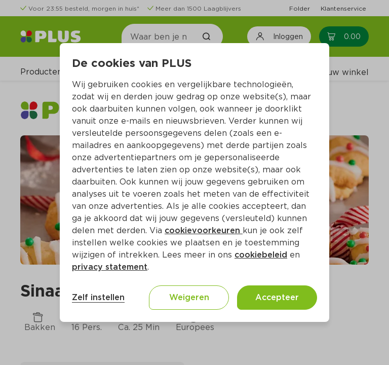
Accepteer (277, 297)
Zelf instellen (98, 297)
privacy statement (109, 267)
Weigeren (189, 297)
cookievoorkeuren (204, 230)
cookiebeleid (261, 255)
